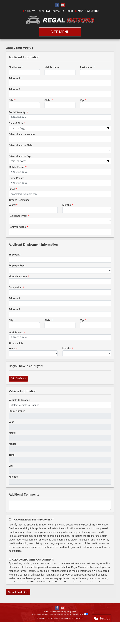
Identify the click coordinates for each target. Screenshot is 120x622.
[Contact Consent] (10, 559)
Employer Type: (17, 265)
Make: (12, 432)
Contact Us (61, 611)
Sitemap (64, 614)
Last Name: (86, 67)
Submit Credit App (18, 592)
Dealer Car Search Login (40, 614)
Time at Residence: (19, 199)
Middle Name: (52, 67)
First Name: (15, 67)
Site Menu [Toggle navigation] (60, 32)
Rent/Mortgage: (17, 226)
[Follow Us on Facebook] (57, 5)
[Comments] (60, 505)
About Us (53, 611)
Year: (11, 421)
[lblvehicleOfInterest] (60, 405)
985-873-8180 (88, 11)
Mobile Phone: (17, 167)
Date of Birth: (16, 123)
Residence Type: (18, 215)
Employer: (14, 254)
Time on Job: (16, 343)
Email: (12, 188)
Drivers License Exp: (20, 156)
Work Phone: (16, 332)
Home (46, 611)
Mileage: (13, 476)
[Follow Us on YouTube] (63, 5)
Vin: (11, 465)
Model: (12, 443)
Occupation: (15, 287)
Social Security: (17, 112)
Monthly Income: (18, 276)
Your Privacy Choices (78, 614)
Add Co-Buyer (18, 378)
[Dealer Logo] (60, 20)
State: (48, 100)
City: (11, 100)
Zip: (82, 100)
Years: (12, 204)
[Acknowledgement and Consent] (10, 519)
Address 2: (15, 89)
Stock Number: (17, 410)
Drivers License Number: (22, 134)
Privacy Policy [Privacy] (71, 611)
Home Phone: (16, 177)
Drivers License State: (21, 145)
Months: (67, 204)
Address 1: (15, 78)
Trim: (12, 454)
